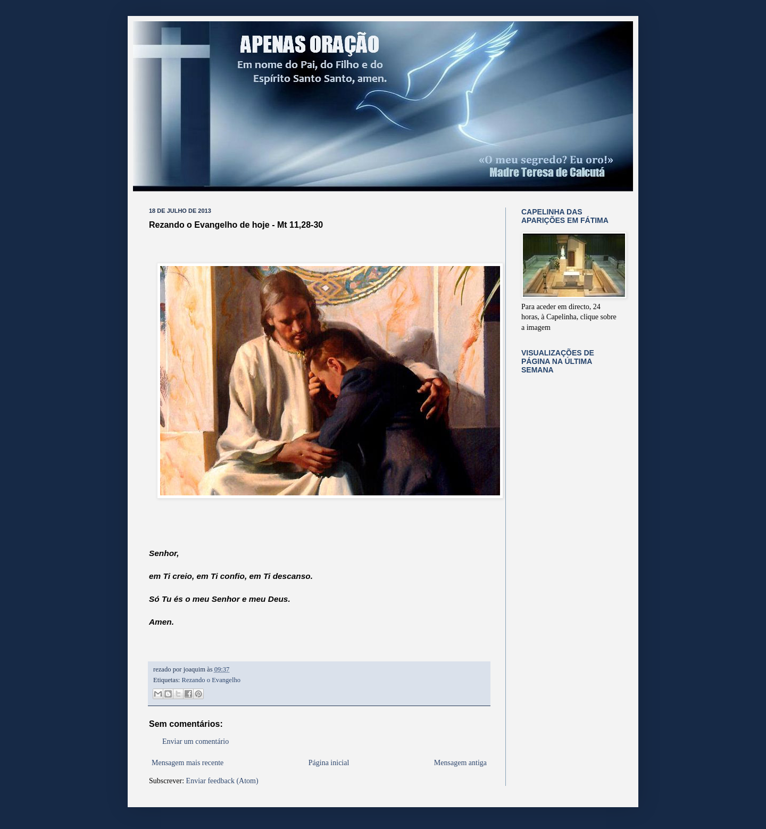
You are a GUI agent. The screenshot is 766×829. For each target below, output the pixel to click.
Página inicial (329, 763)
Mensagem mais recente (187, 763)
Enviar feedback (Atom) (222, 781)
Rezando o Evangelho (211, 680)
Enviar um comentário (195, 741)
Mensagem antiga (460, 763)
